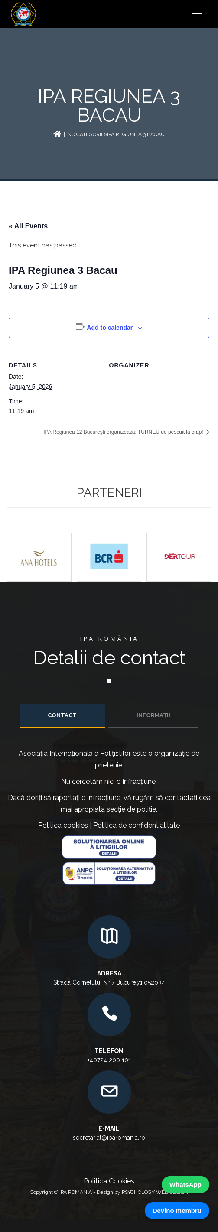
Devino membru (177, 1210)
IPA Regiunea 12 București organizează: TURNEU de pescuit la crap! (124, 432)
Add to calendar (110, 327)
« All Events (28, 226)
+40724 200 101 (109, 1059)
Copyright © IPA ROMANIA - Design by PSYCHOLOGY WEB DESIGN (109, 1192)
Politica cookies (63, 825)
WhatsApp (185, 1184)
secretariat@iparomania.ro (109, 1137)
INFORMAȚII (153, 715)
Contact (62, 715)
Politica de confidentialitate (136, 825)
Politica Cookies (109, 1181)
